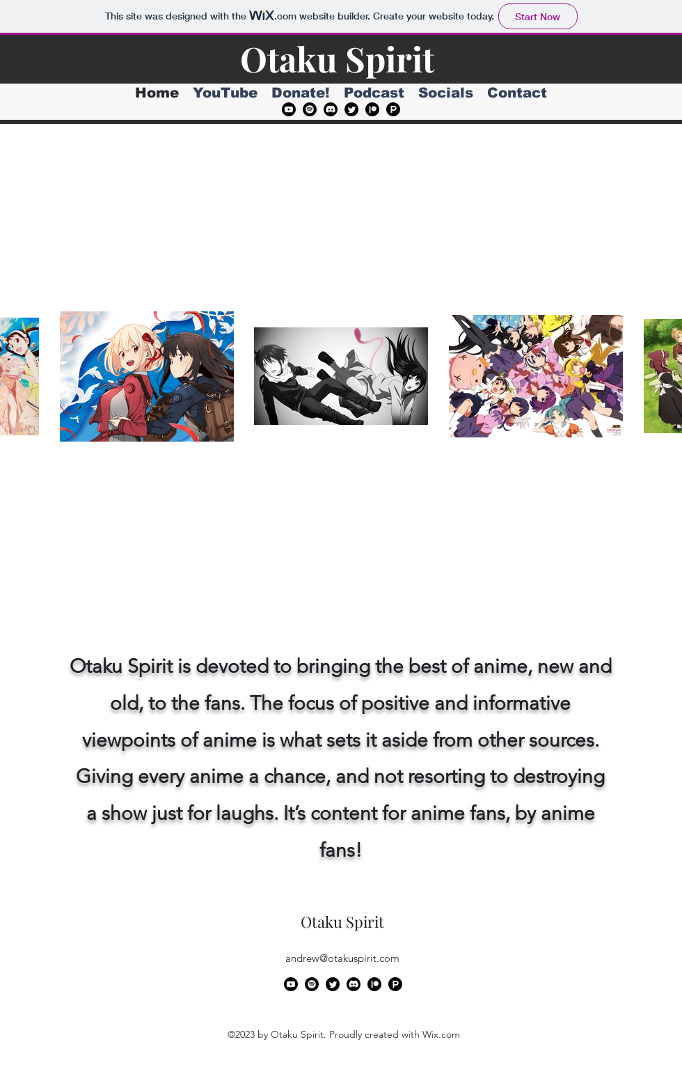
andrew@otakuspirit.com (342, 958)
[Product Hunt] (393, 109)
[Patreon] (372, 109)
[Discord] (331, 109)
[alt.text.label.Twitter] (351, 109)
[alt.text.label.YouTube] (289, 109)
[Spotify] (310, 109)
